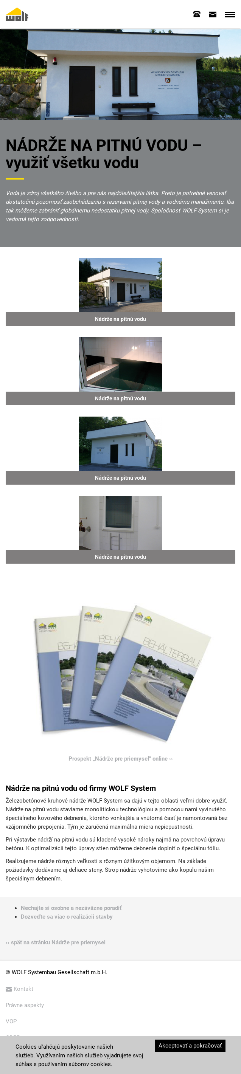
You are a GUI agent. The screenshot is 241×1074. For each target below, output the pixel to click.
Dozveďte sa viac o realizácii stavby (67, 916)
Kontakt (19, 989)
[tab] (197, 14)
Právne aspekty (25, 1005)
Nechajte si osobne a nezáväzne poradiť (71, 908)
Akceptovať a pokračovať (190, 1045)
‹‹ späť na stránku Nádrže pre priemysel (56, 942)
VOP (11, 1021)
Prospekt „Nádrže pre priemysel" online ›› (120, 758)
